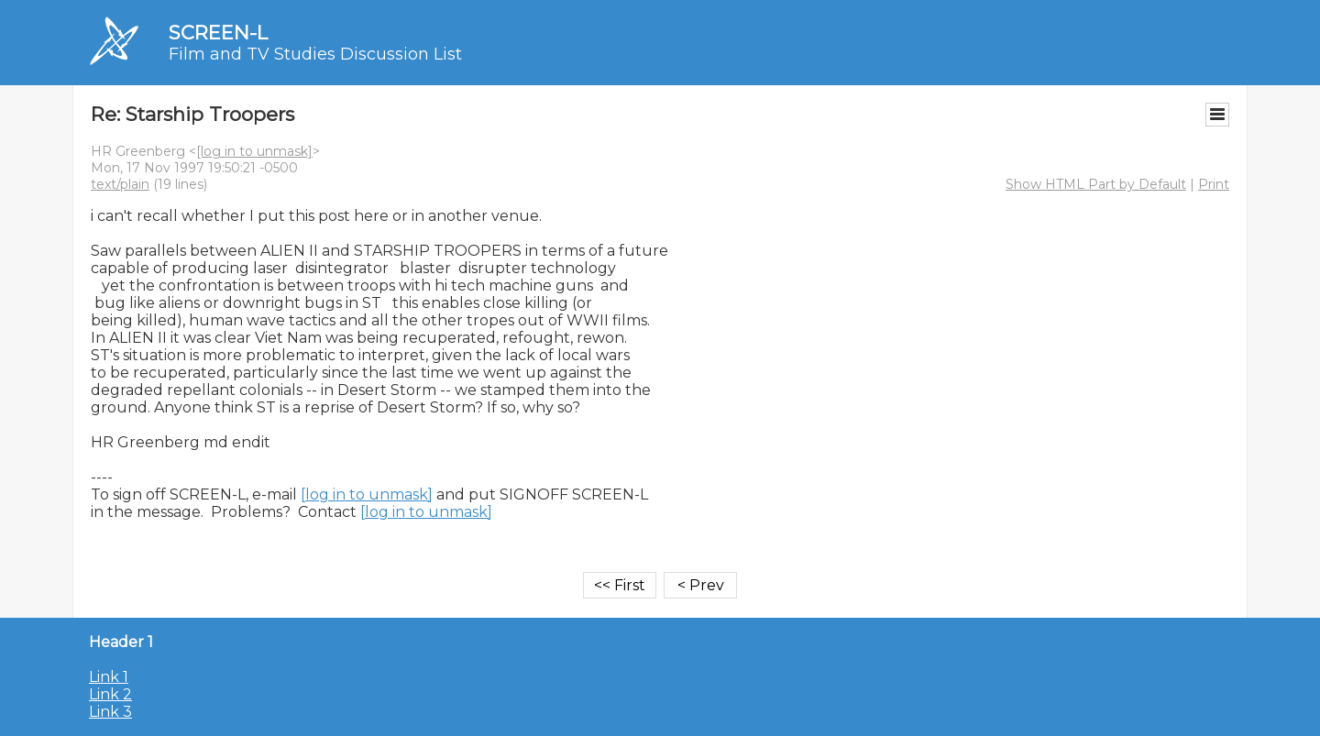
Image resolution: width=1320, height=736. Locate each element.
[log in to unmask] (254, 151)
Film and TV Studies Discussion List (315, 54)
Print (1213, 184)
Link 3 (110, 711)
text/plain (120, 184)
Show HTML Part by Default (1096, 184)
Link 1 (108, 677)
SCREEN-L (218, 32)
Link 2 (110, 694)
